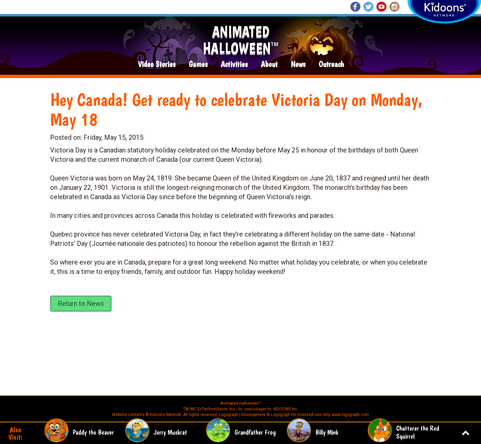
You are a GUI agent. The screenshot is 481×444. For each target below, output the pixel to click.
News (298, 64)
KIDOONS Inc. (286, 409)
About (269, 64)
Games (198, 64)
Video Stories (156, 64)
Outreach (331, 64)
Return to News (81, 304)
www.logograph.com (350, 414)
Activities (234, 64)
